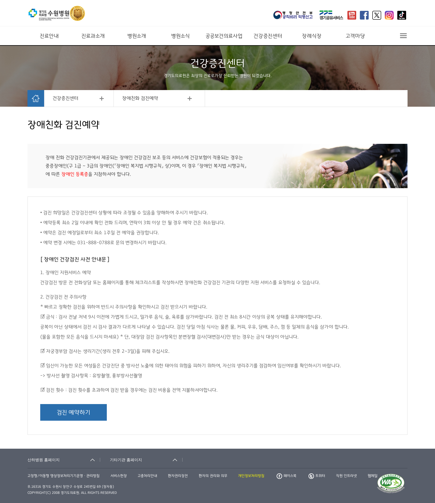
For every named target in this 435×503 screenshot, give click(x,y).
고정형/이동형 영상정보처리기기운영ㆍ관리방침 (63, 476)
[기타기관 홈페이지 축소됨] (146, 459)
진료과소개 (93, 36)
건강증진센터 (268, 36)
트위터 (316, 476)
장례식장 (312, 36)
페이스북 (286, 476)
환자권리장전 (178, 476)
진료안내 (49, 36)
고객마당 (355, 36)
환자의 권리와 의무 (213, 476)
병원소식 (180, 36)
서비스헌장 (118, 476)
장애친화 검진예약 (140, 98)
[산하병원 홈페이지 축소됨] (63, 459)
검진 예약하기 (73, 412)
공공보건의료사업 (224, 36)
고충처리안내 (147, 476)
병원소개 (136, 36)
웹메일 (373, 476)
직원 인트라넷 (346, 476)
